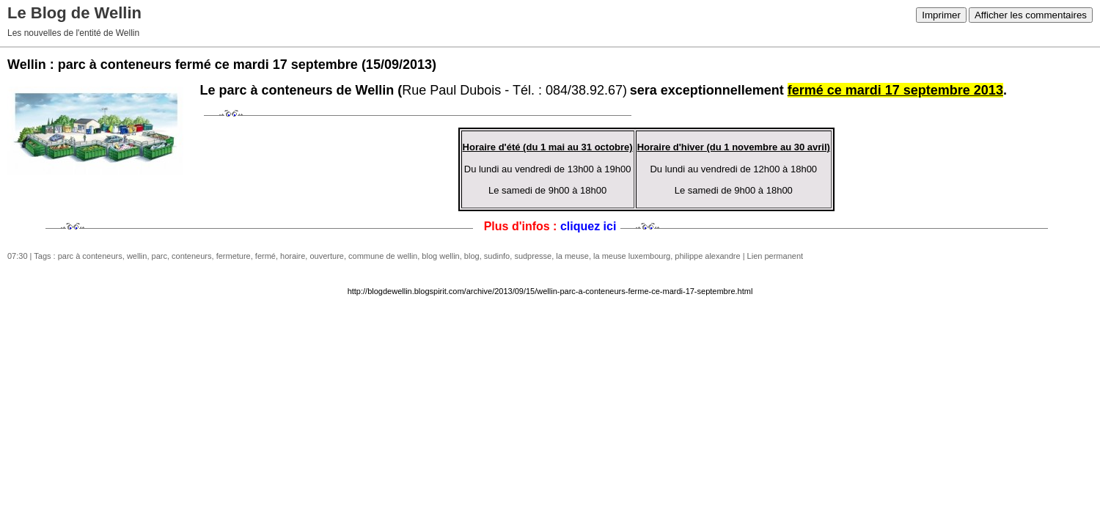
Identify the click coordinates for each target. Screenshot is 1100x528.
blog (472, 256)
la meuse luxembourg (631, 256)
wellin (137, 256)
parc (159, 256)
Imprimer (941, 15)
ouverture (326, 256)
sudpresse (532, 256)
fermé (265, 256)
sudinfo (497, 256)
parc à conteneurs (90, 256)
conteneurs (191, 256)
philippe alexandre (707, 256)
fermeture (233, 256)
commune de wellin (382, 256)
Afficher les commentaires (1031, 15)
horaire (292, 256)
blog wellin (440, 256)
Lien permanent (775, 256)
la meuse (572, 256)
